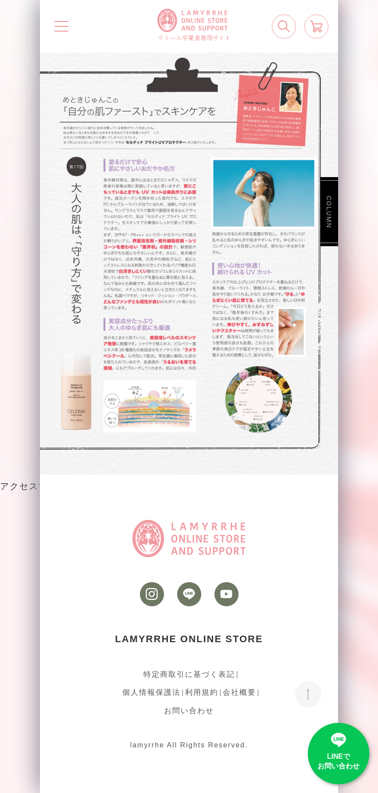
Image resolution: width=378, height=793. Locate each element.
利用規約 (201, 692)
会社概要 (239, 692)
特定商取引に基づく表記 (189, 674)
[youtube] (226, 594)
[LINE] (189, 594)
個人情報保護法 (151, 692)
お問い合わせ (189, 711)
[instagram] (152, 594)
